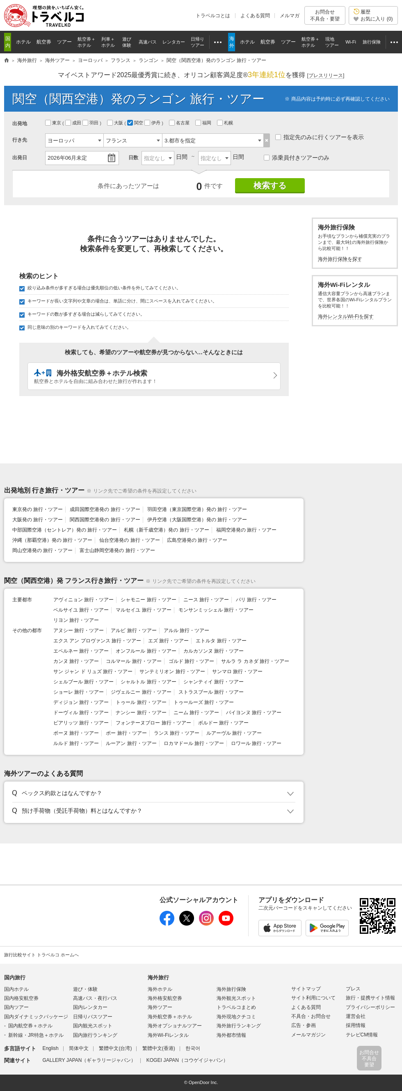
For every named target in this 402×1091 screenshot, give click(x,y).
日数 (133, 157)
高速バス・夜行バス (95, 998)
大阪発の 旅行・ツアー (37, 520)
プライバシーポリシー (370, 1007)
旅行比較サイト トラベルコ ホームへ (41, 954)
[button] (152, 793)
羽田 (91, 123)
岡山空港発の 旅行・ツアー (42, 550)
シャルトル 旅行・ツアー (148, 682)
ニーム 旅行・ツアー (196, 712)
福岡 (203, 123)
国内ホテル (16, 989)
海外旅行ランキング (239, 1026)
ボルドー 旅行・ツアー (223, 723)
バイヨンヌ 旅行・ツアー (253, 712)
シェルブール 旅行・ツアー (83, 682)
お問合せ (325, 15)
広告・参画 (303, 1025)
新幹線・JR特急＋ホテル (36, 1035)
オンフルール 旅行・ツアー (146, 651)
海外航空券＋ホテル (170, 1017)
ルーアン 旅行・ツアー (131, 743)
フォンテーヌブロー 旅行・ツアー (153, 723)
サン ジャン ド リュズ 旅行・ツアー (92, 671)
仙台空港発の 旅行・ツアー (129, 540)
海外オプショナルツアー (175, 1026)
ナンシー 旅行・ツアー (141, 712)
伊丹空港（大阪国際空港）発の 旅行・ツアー (197, 520)
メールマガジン (308, 1035)
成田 (73, 123)
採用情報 (355, 1025)
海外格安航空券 (165, 998)
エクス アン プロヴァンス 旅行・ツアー (97, 641)
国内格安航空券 (21, 998)
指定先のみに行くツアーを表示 (319, 137)
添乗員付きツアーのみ (296, 157)
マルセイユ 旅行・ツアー (143, 610)
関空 (135, 123)
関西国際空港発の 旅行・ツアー (105, 520)
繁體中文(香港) (158, 1048)
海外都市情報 (231, 1035)
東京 (53, 123)
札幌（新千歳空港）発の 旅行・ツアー (166, 530)
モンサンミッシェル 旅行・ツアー (216, 610)
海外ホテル (160, 989)
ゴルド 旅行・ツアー (191, 661)
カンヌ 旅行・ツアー (76, 661)
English (50, 1048)
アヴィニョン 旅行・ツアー (83, 600)
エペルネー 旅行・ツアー (81, 651)
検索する (270, 185)
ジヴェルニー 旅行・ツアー (141, 692)
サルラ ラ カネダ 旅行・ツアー (255, 661)
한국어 (192, 1048)
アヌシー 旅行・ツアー (78, 630)
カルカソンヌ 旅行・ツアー (213, 651)
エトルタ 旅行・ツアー (221, 641)
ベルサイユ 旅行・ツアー (81, 610)
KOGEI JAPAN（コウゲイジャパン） (187, 1060)
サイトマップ (306, 989)
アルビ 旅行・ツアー (133, 630)
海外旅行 (158, 977)
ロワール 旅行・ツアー (256, 743)
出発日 (19, 157)
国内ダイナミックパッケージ (36, 1017)
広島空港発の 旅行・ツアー (197, 540)
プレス (353, 989)
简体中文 (79, 1048)
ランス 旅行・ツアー (176, 733)
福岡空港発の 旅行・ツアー (246, 530)
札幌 (225, 123)
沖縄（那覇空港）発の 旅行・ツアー (52, 540)
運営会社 (355, 1016)
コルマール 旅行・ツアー (133, 661)
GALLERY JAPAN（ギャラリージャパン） (89, 1060)
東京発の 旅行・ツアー (37, 509)
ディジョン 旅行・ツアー (81, 702)
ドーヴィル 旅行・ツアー (81, 712)
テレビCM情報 (362, 1035)
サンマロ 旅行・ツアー (237, 671)
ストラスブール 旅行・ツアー (211, 692)
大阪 (115, 123)
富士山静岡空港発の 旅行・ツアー (117, 550)
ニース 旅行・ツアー (206, 600)
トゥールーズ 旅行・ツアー (204, 702)
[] (326, 76)
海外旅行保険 (231, 989)
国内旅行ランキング (95, 1035)
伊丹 (153, 123)
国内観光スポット (92, 1026)
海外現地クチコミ (236, 1017)
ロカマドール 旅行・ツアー (194, 743)
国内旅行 (14, 977)
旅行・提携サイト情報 (370, 998)
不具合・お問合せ (311, 1016)
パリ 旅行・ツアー (256, 600)
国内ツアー (16, 1007)
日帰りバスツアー (92, 1017)
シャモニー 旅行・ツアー (148, 600)
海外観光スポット (236, 998)
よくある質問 (255, 15)
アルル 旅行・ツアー (186, 630)
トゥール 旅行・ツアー (141, 702)
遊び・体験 (85, 989)
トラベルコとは (213, 15)
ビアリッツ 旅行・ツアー (81, 723)
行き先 (19, 140)
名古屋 (180, 123)
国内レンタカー (90, 1007)
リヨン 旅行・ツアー (76, 620)
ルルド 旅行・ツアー (76, 743)
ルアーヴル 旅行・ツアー (234, 733)
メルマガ (289, 15)
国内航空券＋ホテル (30, 1026)
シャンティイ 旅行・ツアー (213, 682)
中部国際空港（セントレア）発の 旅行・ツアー (64, 530)
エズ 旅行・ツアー (168, 641)
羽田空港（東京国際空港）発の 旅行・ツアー (197, 509)
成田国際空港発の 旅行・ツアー (105, 509)
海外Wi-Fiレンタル (168, 1035)
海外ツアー (160, 1007)
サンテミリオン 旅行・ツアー (172, 671)
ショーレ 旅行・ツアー (78, 692)
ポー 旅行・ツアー (126, 733)
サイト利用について (313, 998)
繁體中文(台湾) (115, 1048)
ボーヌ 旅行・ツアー (76, 733)
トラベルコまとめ (236, 1007)
